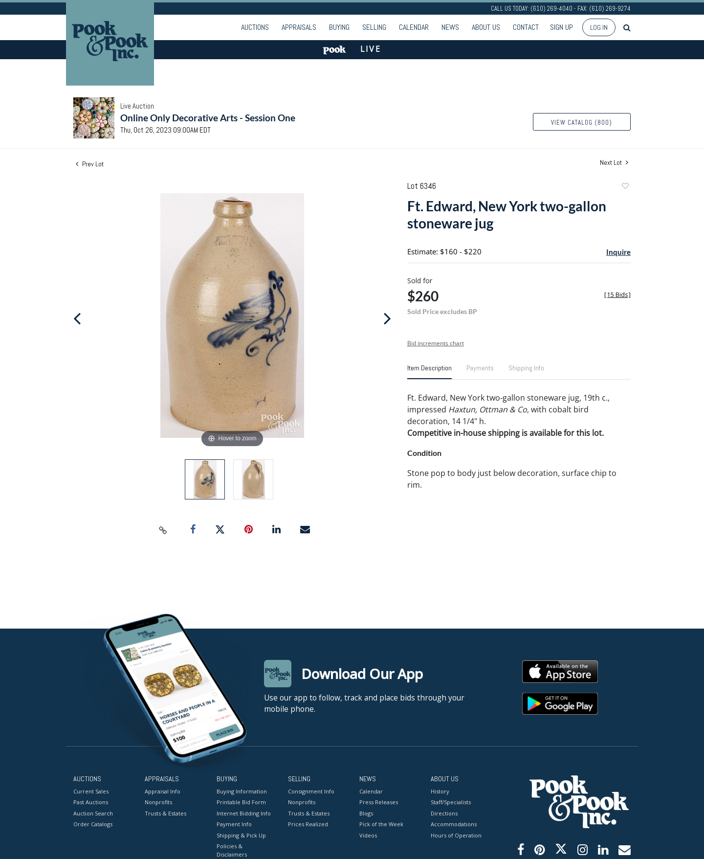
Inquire (618, 252)
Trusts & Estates (165, 812)
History (440, 790)
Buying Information (242, 790)
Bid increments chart (435, 343)
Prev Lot (90, 163)
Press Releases (378, 802)
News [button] (450, 27)
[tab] (429, 372)
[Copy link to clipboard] (163, 530)
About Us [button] (486, 27)
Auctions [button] (255, 27)
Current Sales (91, 790)
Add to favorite (625, 187)
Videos (368, 834)
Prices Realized (308, 824)
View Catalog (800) (581, 122)
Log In (599, 27)
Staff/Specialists (451, 802)
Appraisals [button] (299, 27)
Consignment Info (311, 790)
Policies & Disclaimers (232, 850)
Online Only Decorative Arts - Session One (207, 117)
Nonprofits (158, 802)
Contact (526, 27)
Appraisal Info (162, 790)
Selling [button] (374, 27)
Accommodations (454, 824)
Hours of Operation (456, 834)
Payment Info (234, 824)
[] (617, 295)
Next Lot (614, 162)
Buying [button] (339, 27)
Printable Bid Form (241, 802)
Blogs (366, 812)
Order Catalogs (92, 824)
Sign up (561, 27)
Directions (444, 812)
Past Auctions (90, 802)
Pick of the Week (381, 824)
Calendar (414, 27)
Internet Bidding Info (244, 812)
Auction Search (93, 812)
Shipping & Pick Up (241, 834)
